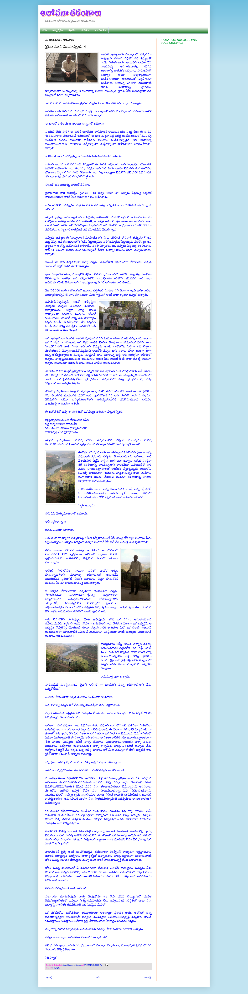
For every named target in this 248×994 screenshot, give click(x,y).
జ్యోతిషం (72, 30)
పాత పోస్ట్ (147, 977)
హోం (44, 30)
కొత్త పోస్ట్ (49, 977)
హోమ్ (98, 977)
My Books (100, 30)
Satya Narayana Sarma (71, 965)
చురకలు (85, 30)
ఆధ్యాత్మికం (57, 30)
